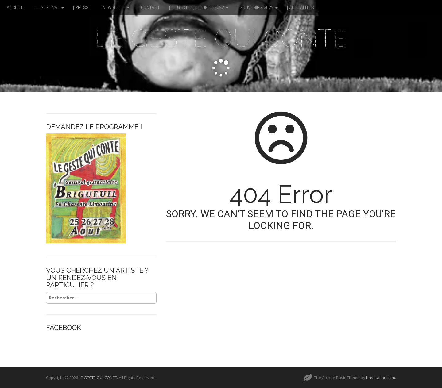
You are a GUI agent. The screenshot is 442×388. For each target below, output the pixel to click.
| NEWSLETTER (115, 7)
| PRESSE (82, 7)
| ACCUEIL (14, 7)
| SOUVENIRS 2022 (258, 7)
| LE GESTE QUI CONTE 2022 (198, 7)
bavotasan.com (380, 377)
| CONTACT (149, 7)
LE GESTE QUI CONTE (221, 38)
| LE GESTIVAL (48, 7)
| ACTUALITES (300, 7)
